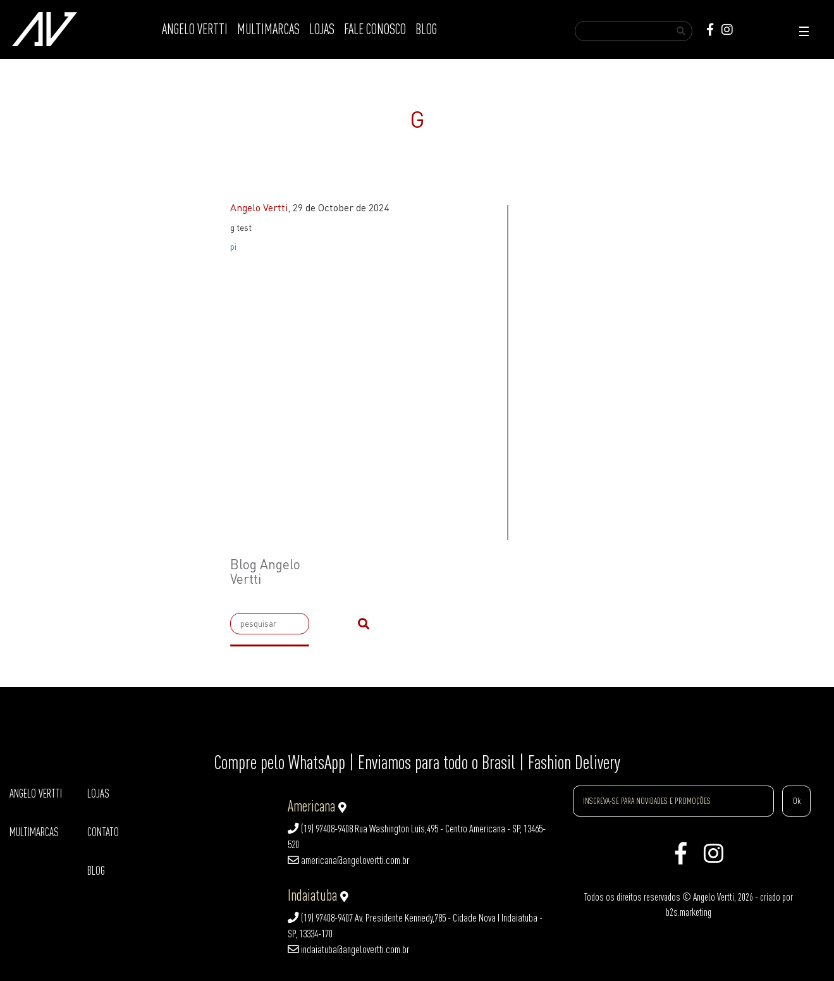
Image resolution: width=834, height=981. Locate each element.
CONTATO (103, 832)
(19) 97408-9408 (320, 828)
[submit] (364, 624)
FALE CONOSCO (375, 29)
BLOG (426, 29)
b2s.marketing (688, 912)
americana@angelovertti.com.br (348, 860)
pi (233, 246)
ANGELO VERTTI (195, 29)
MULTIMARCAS (268, 29)
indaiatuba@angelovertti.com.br (348, 949)
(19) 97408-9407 (320, 917)
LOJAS (321, 29)
